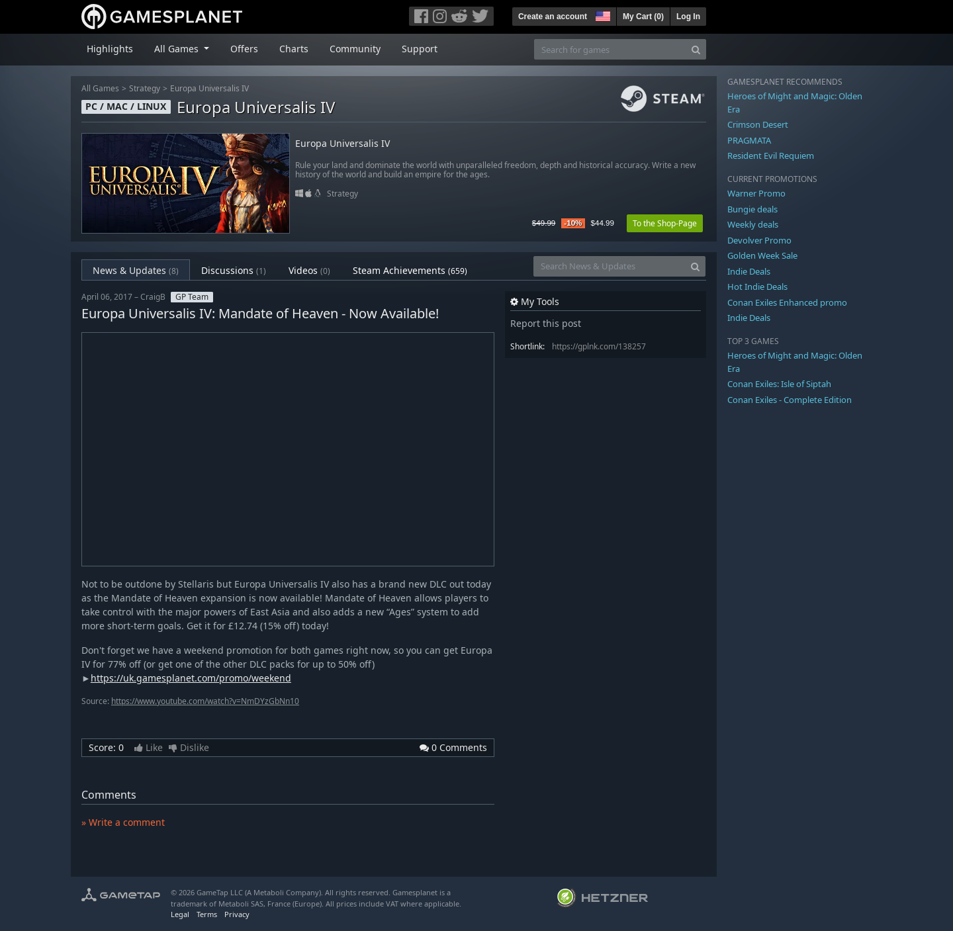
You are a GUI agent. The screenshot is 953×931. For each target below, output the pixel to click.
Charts (293, 48)
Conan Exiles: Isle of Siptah (779, 384)
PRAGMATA (749, 140)
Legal (180, 914)
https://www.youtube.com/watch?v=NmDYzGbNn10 (205, 701)
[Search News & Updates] (609, 266)
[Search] (696, 49)
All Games (100, 88)
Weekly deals (752, 224)
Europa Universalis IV (209, 88)
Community (355, 48)
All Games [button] (177, 48)
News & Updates (136, 270)
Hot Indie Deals (757, 286)
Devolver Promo (759, 240)
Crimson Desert (757, 124)
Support (419, 48)
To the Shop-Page (665, 223)
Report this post (545, 323)
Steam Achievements (410, 270)
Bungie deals (752, 209)
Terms (207, 914)
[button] (601, 14)
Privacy (237, 914)
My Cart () (643, 16)
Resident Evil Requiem (770, 155)
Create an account (552, 16)
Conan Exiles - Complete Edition (789, 400)
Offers (244, 48)
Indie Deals (748, 271)
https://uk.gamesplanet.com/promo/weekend (191, 678)
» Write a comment (123, 822)
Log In (688, 16)
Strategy (144, 88)
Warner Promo (756, 193)
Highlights (110, 48)
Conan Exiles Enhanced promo (787, 302)
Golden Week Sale (762, 255)
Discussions (233, 270)
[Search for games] (610, 49)
